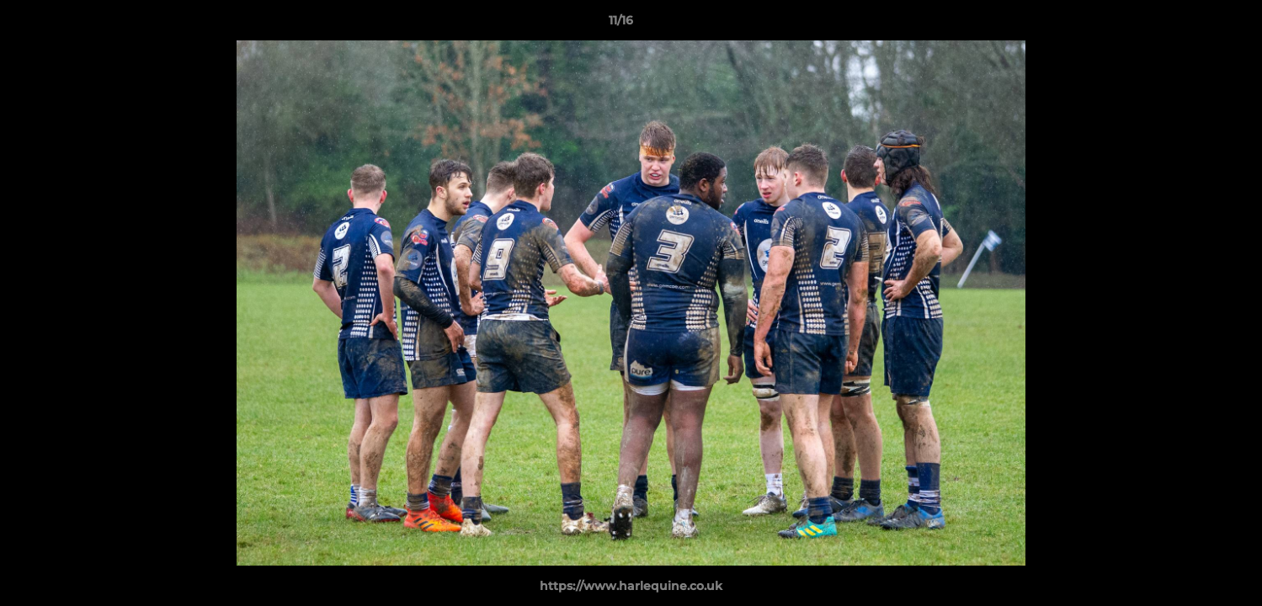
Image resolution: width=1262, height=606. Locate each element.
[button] (1191, 24)
